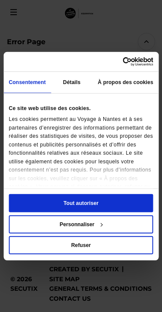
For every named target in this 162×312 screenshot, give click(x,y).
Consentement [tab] (27, 82)
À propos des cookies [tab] (125, 82)
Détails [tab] (72, 82)
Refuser (81, 245)
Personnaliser (81, 224)
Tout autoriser (81, 203)
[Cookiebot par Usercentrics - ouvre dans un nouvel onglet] (116, 61)
